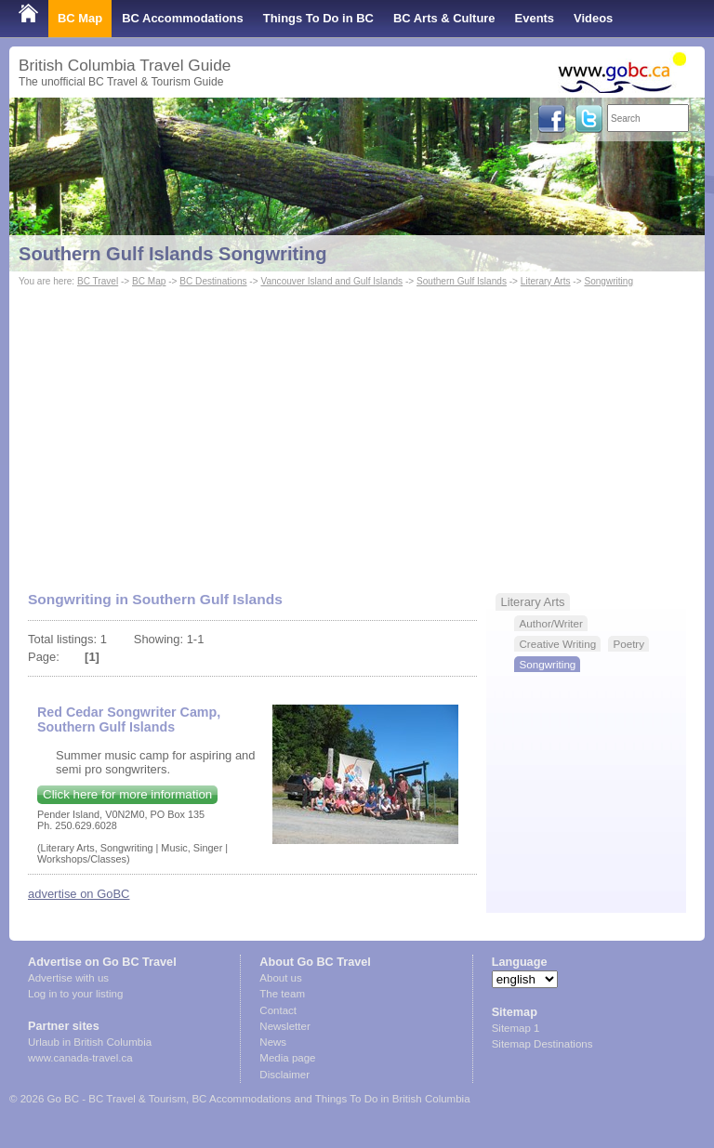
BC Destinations (212, 281)
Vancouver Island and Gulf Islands (331, 281)
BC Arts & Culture (444, 18)
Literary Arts (546, 281)
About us (280, 977)
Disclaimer (284, 1074)
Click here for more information (127, 794)
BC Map (80, 18)
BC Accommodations (183, 18)
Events (534, 18)
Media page (287, 1057)
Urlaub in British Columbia (90, 1042)
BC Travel (97, 281)
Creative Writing (557, 644)
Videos (593, 18)
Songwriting (608, 281)
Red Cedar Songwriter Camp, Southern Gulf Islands (128, 719)
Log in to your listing (75, 993)
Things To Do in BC (318, 18)
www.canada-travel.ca (80, 1057)
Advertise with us (68, 977)
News (272, 1042)
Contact (278, 1010)
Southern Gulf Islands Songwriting (172, 254)
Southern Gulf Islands (461, 281)
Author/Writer (550, 623)
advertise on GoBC (78, 894)
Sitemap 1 (516, 1028)
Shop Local (51, 55)
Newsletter (284, 1026)
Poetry (628, 644)
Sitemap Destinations (542, 1043)
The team (282, 993)
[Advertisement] (357, 430)
